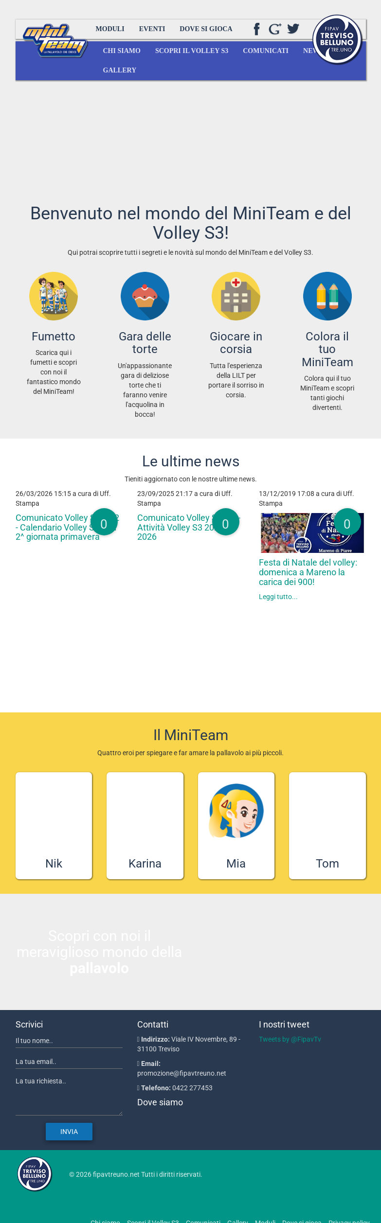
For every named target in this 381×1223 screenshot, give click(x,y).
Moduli (110, 29)
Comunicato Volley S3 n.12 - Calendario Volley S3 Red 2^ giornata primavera (67, 527)
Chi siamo (122, 50)
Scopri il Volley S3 (191, 50)
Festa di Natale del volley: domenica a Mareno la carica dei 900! (308, 572)
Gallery (120, 70)
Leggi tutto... (278, 597)
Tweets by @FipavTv (290, 1039)
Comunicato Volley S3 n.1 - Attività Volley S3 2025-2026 (188, 527)
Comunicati (266, 50)
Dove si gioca (206, 29)
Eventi (152, 29)
